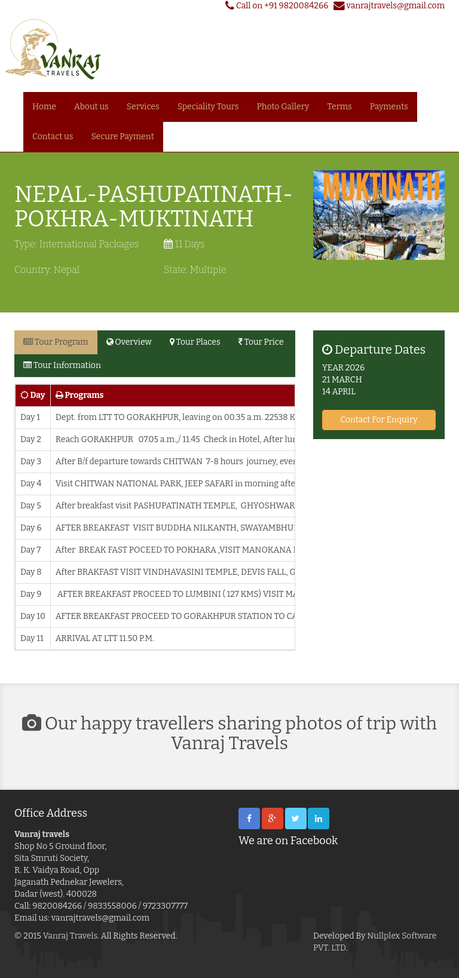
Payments (389, 107)
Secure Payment (122, 136)
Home (44, 107)
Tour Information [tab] (62, 365)
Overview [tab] (129, 342)
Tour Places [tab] (195, 342)
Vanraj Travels (70, 936)
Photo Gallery (283, 107)
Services (143, 107)
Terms (340, 107)
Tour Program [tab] (55, 342)
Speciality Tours (208, 107)
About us (91, 107)
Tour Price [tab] (261, 342)
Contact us (52, 136)
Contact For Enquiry (378, 420)
